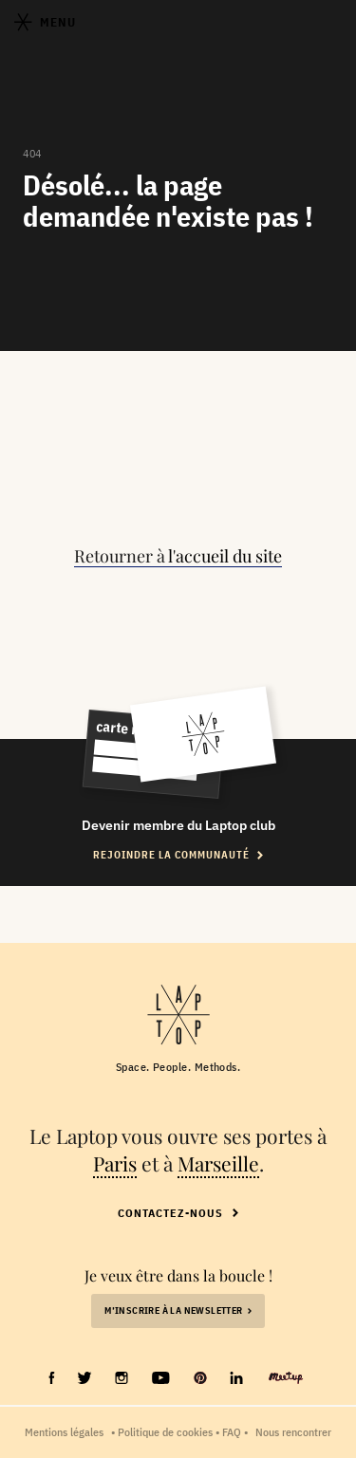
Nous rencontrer (293, 1432)
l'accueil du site (225, 555)
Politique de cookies (165, 1432)
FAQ (231, 1432)
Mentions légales (64, 1432)
